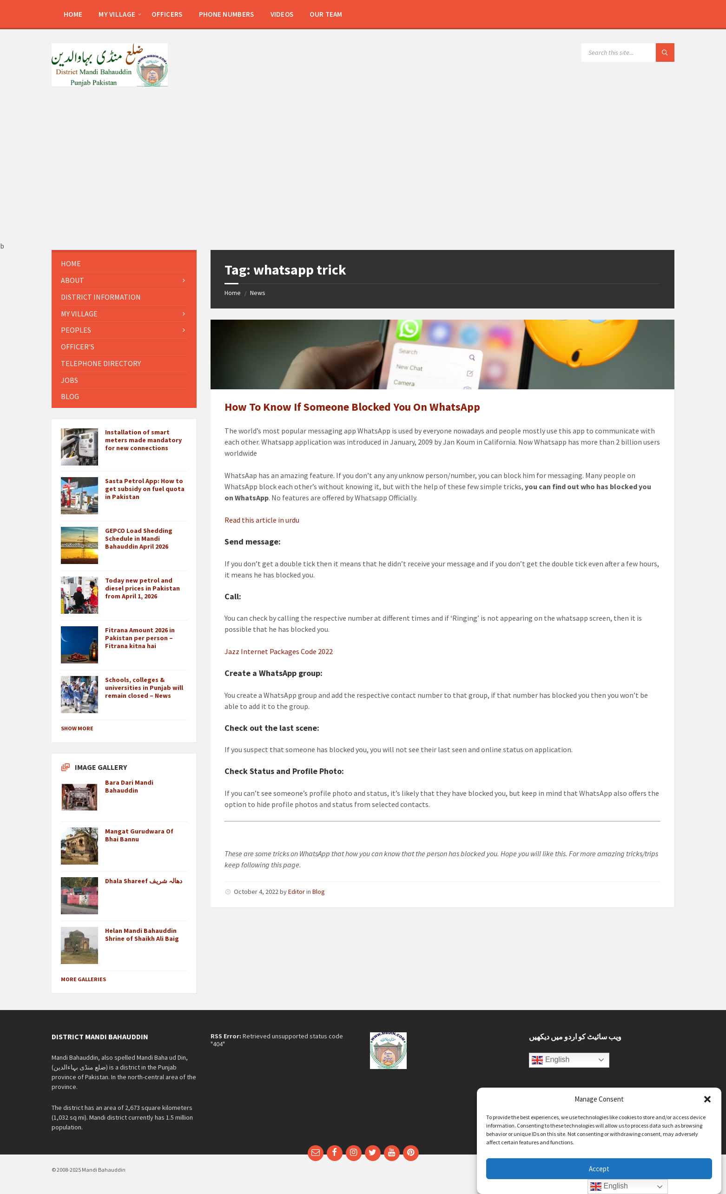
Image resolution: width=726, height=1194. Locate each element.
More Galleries (83, 979)
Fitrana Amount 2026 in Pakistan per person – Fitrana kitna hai (140, 638)
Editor (296, 891)
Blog (318, 891)
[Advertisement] (363, 172)
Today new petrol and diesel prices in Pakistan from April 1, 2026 (142, 588)
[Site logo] (110, 83)
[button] (707, 1099)
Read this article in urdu (261, 520)
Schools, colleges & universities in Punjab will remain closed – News (144, 688)
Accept (599, 1168)
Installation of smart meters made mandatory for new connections (143, 440)
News (257, 293)
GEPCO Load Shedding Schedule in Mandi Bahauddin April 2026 (138, 538)
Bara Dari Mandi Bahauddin (129, 786)
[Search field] (627, 52)
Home (232, 293)
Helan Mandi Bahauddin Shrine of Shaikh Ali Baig (142, 934)
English (550, 1060)
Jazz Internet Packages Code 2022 (278, 651)
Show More (77, 728)
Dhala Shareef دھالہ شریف (143, 881)
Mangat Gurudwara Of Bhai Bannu (139, 835)
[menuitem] (73, 14)
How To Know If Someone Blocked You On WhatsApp (352, 407)
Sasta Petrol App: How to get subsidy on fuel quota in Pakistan (145, 489)
